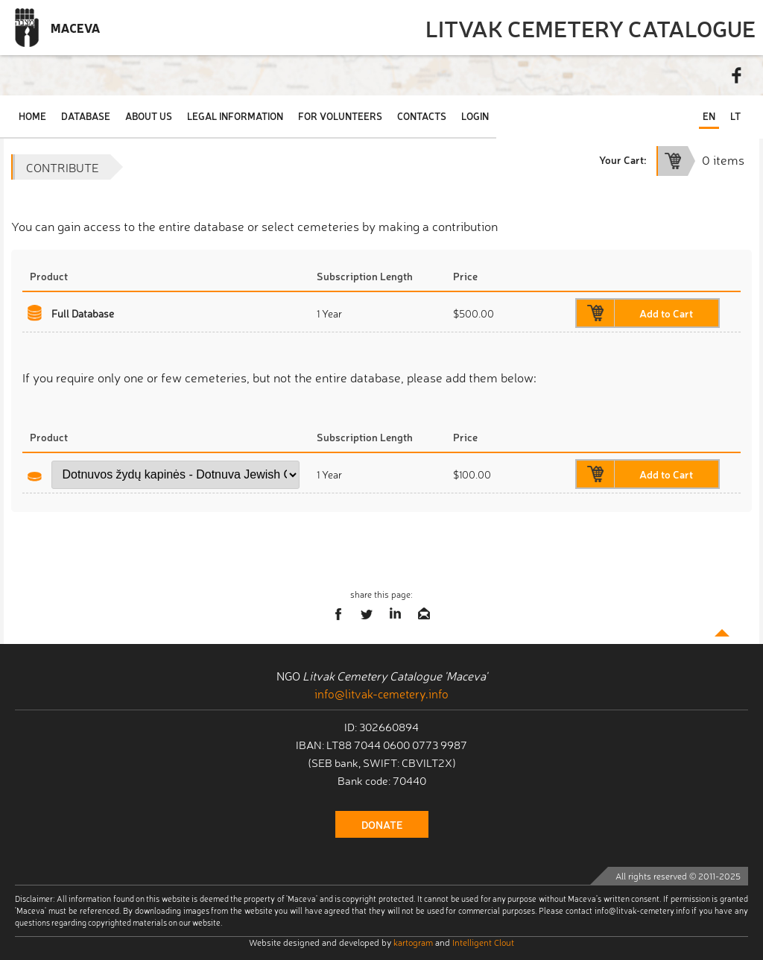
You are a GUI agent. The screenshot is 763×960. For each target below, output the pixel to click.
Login (475, 116)
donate (381, 824)
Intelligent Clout (483, 942)
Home (32, 116)
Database (85, 116)
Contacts (421, 116)
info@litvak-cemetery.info (381, 693)
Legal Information (235, 116)
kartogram (413, 942)
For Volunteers (340, 116)
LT (735, 116)
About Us (148, 116)
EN (709, 116)
